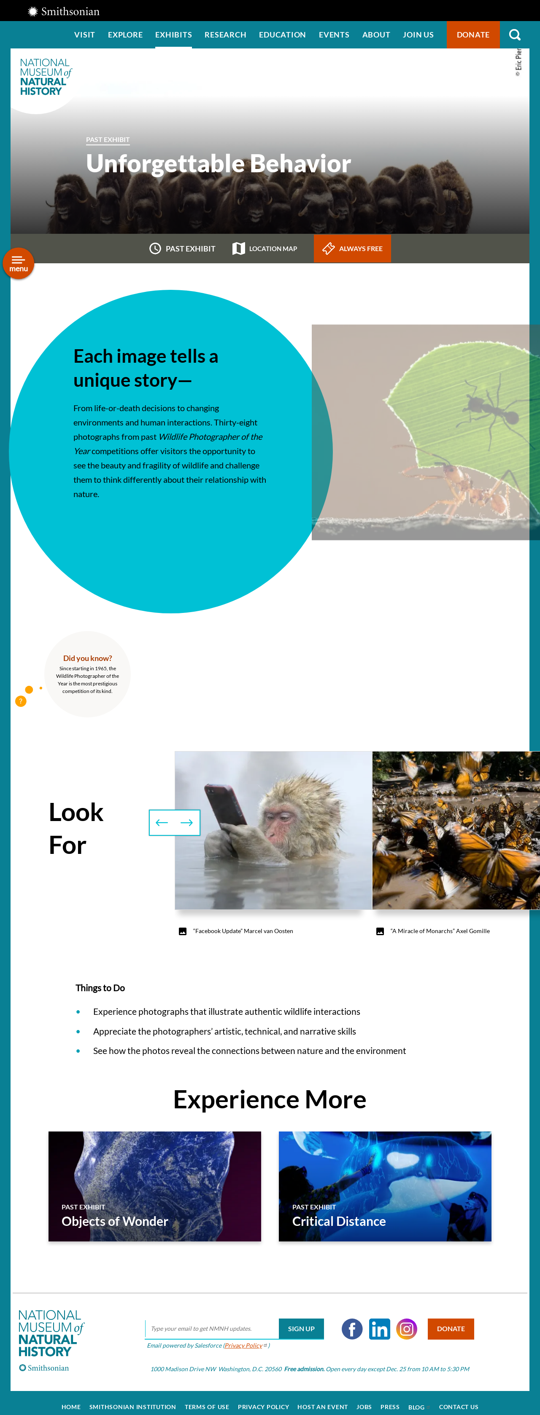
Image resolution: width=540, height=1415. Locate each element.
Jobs (364, 1399)
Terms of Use (207, 1399)
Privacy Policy (263, 1399)
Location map (265, 248)
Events (334, 34)
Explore (125, 34)
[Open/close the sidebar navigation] (18, 263)
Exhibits (173, 34)
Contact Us (459, 1399)
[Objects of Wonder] (155, 1186)
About (376, 34)
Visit (84, 34)
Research (225, 34)
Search (514, 34)
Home (71, 1399)
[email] (229, 1320)
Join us (418, 34)
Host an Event (322, 1399)
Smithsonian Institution (132, 1399)
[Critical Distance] (385, 1186)
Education (282, 34)
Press (390, 1399)
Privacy (240, 1337)
